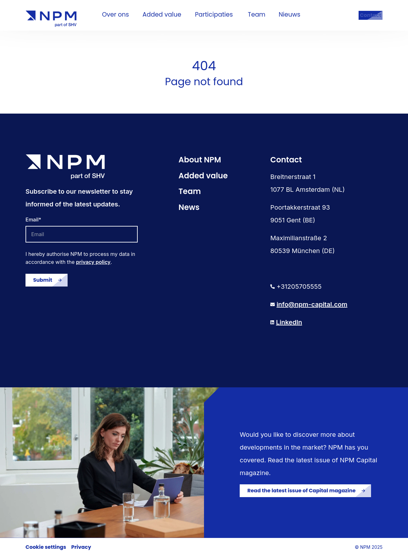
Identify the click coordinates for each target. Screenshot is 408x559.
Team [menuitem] (189, 194)
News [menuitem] (189, 210)
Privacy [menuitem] (81, 550)
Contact (364, 16)
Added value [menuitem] (203, 178)
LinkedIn (289, 325)
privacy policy (93, 265)
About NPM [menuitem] (199, 162)
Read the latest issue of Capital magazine (301, 493)
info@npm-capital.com (312, 307)
